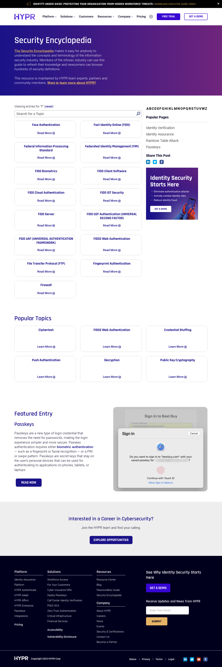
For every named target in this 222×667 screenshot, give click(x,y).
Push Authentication (46, 360)
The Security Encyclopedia (34, 51)
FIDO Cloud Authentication (46, 192)
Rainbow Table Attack (162, 141)
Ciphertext (46, 330)
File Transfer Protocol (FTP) (46, 263)
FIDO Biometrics (46, 171)
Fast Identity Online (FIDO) (112, 125)
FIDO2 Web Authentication (111, 238)
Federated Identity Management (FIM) (112, 146)
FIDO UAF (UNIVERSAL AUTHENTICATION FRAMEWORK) (46, 240)
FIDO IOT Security (112, 192)
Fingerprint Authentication (111, 263)
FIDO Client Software (111, 171)
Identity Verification (160, 128)
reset (49, 106)
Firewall (46, 285)
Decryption (111, 360)
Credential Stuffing (177, 330)
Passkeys (153, 147)
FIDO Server (46, 214)
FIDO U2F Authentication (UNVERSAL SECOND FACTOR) (112, 216)
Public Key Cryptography (177, 360)
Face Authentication (46, 125)
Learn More (49, 346)
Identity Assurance (160, 134)
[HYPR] (24, 16)
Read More (49, 133)
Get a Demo (158, 588)
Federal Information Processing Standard (46, 148)
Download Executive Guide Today (175, 4)
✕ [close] (218, 4)
